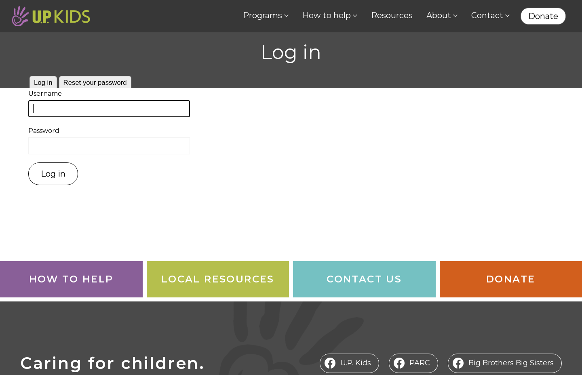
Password (43, 131)
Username (45, 93)
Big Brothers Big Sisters (511, 362)
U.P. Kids (355, 362)
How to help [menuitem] (326, 15)
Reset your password (95, 82)
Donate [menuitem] (543, 16)
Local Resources (217, 279)
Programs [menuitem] (262, 15)
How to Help (71, 279)
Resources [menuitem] (392, 15)
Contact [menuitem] (487, 15)
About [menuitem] (438, 15)
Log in (43, 82)
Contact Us (364, 279)
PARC (419, 362)
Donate (510, 279)
